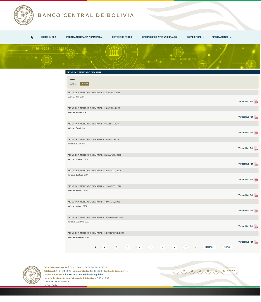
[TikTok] (192, 277)
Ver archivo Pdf (248, 108)
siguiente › (209, 253)
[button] (50, 37)
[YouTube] (208, 277)
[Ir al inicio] (130, 15)
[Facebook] (176, 277)
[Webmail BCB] (229, 277)
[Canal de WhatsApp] (216, 277)
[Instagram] (184, 277)
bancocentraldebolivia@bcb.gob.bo (84, 280)
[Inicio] (31, 38)
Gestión (72, 86)
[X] (200, 277)
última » (227, 253)
